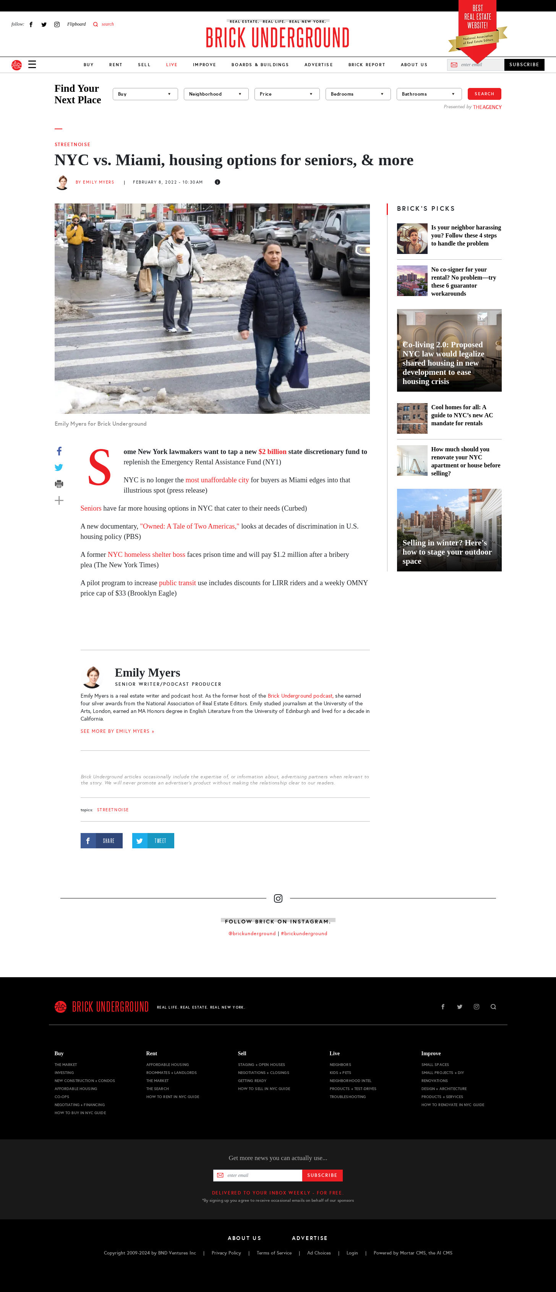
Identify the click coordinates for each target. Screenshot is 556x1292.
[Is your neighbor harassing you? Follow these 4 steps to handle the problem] (412, 238)
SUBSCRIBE (524, 65)
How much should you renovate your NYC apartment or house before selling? (466, 461)
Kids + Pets (341, 1072)
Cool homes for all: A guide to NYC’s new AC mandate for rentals (462, 415)
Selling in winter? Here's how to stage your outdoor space (447, 552)
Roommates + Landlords (171, 1072)
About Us (414, 64)
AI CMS (444, 1253)
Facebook (31, 24)
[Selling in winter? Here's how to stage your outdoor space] (449, 530)
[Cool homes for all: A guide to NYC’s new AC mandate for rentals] (412, 418)
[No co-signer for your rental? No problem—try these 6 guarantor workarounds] (412, 281)
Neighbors (340, 1064)
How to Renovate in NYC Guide (453, 1104)
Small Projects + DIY (442, 1072)
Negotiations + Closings (263, 1072)
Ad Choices (319, 1253)
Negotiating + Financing (80, 1104)
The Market (66, 1064)
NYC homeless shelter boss (146, 554)
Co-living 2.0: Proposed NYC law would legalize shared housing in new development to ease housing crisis (444, 363)
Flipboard (76, 24)
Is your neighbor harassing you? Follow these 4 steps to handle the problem (466, 235)
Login (352, 1253)
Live (335, 1053)
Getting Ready (252, 1080)
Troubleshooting (348, 1096)
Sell (144, 64)
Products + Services (442, 1096)
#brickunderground (304, 934)
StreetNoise (73, 144)
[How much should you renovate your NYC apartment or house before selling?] (412, 461)
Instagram (57, 24)
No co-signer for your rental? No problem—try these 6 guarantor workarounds (463, 281)
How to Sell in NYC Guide (264, 1088)
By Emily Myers (95, 182)
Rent (116, 64)
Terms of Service (274, 1253)
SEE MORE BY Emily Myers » (118, 731)
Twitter (44, 24)
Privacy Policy (226, 1253)
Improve (204, 64)
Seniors (91, 508)
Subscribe (322, 1175)
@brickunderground (252, 934)
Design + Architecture (444, 1088)
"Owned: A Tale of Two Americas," (190, 526)
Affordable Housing (76, 1088)
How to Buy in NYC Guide (80, 1112)
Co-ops (62, 1096)
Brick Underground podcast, (301, 696)
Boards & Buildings (260, 64)
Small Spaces (435, 1064)
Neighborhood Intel (351, 1080)
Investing (64, 1072)
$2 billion (274, 452)
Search (484, 93)
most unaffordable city (217, 480)
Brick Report (367, 64)
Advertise (319, 64)
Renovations (434, 1080)
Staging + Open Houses (261, 1064)
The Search (157, 1088)
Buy (89, 64)
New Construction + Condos (85, 1080)
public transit (176, 583)
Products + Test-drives (353, 1088)
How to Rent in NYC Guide (172, 1096)
